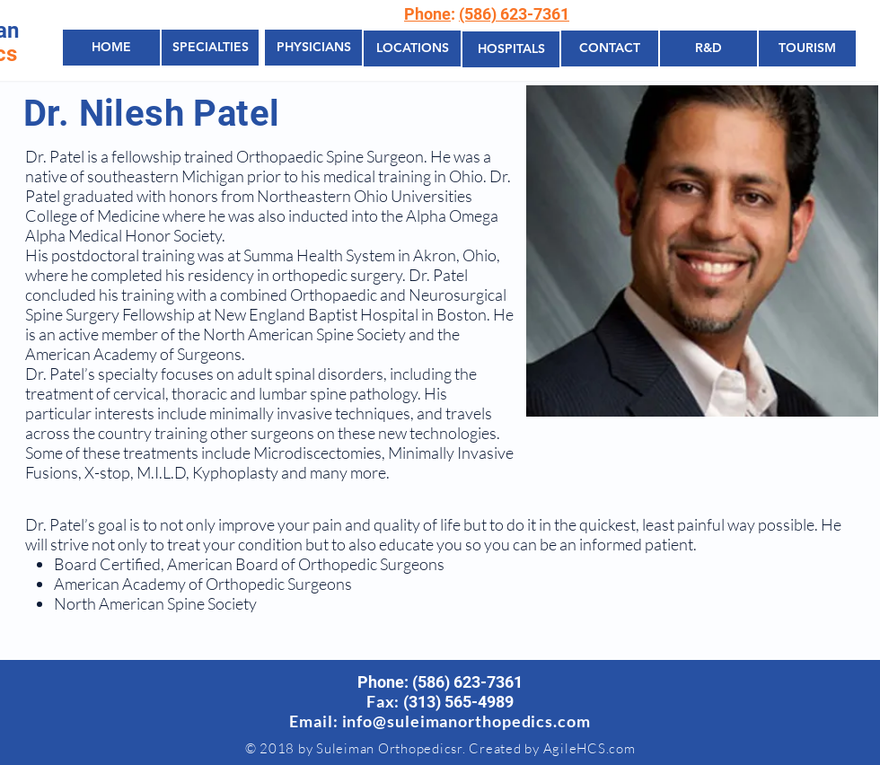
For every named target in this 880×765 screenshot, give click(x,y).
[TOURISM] (807, 48)
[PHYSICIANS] (313, 48)
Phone (427, 13)
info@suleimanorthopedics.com (466, 721)
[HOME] (111, 48)
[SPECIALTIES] (210, 48)
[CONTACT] (609, 48)
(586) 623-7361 (514, 13)
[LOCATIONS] (412, 48)
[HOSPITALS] (510, 49)
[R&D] (708, 48)
